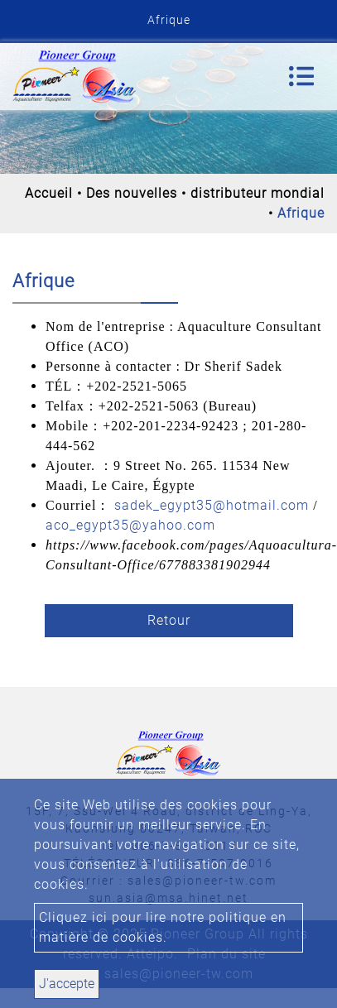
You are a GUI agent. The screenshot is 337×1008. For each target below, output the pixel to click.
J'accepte (66, 983)
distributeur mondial (257, 193)
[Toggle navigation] (301, 76)
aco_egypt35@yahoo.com (130, 525)
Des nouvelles (131, 193)
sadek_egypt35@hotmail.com (211, 505)
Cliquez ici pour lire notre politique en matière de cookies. (162, 927)
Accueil (49, 193)
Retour (168, 620)
